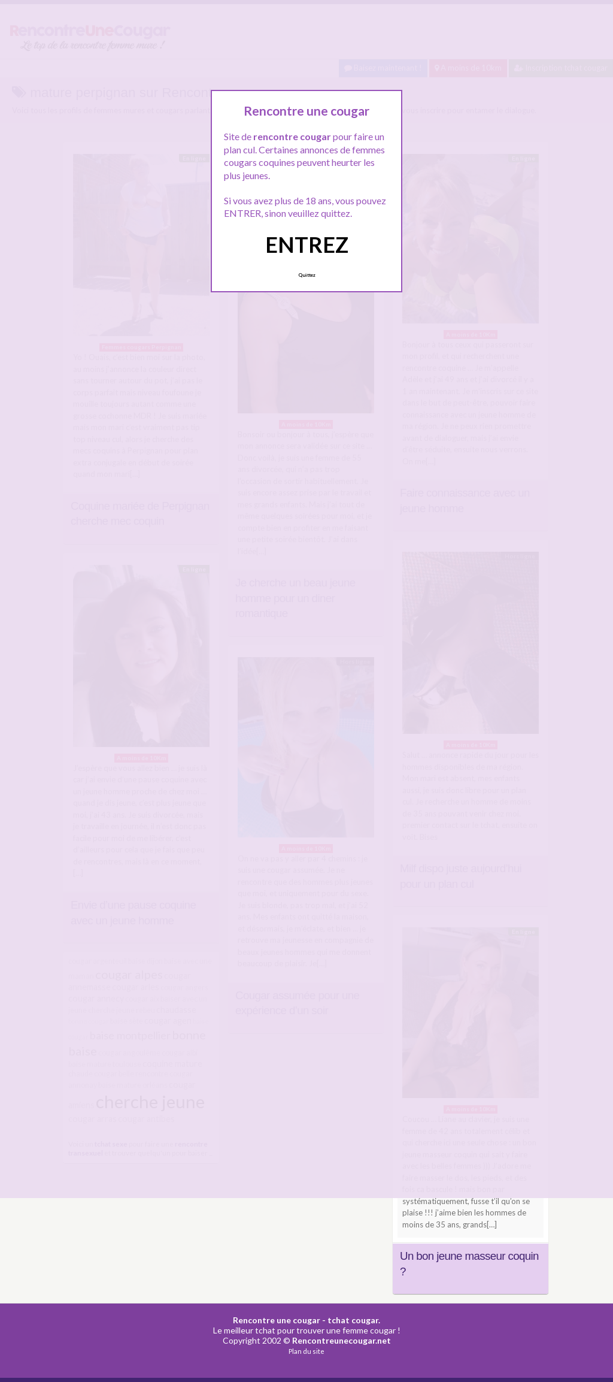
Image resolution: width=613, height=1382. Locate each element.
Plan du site (306, 1351)
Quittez (306, 275)
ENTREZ (306, 244)
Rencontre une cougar (276, 1320)
